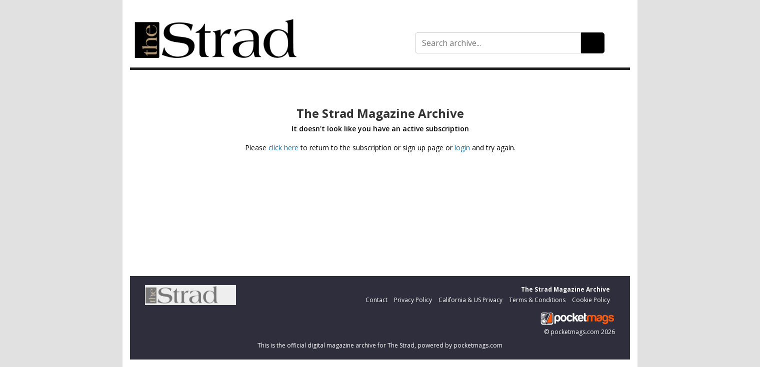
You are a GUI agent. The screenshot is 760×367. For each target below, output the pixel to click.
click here (283, 147)
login (462, 147)
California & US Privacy (470, 300)
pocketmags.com (575, 332)
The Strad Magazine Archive (565, 289)
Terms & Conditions (537, 300)
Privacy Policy (413, 300)
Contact (377, 300)
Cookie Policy (591, 300)
